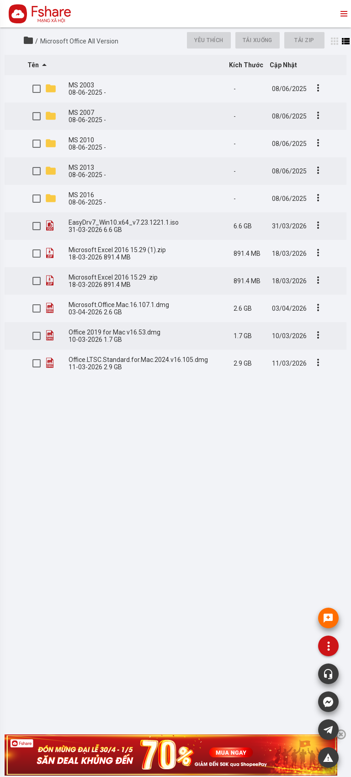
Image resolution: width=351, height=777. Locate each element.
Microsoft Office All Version (79, 41)
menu (343, 13)
